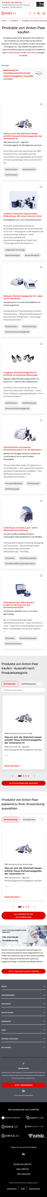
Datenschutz (34, 1188)
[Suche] (30, 13)
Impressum (12, 1188)
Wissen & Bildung (9, 1039)
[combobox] (23, 690)
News (4, 986)
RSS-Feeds (6, 1047)
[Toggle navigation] (44, 13)
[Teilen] (34, 13)
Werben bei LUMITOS (22, 1164)
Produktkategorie (14, 52)
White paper (7, 1013)
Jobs (3, 1030)
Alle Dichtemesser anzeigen (23, 783)
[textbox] (23, 690)
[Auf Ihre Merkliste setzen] (41, 104)
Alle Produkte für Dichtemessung (23, 915)
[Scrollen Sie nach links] (38, 684)
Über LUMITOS (22, 1169)
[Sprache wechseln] (38, 13)
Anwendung (32, 52)
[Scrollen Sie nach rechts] (42, 684)
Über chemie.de (23, 1173)
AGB (23, 1188)
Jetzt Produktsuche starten (23, 971)
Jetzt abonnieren (23, 1085)
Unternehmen (8, 995)
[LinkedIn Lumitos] (23, 1154)
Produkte (6, 1004)
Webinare (6, 1021)
